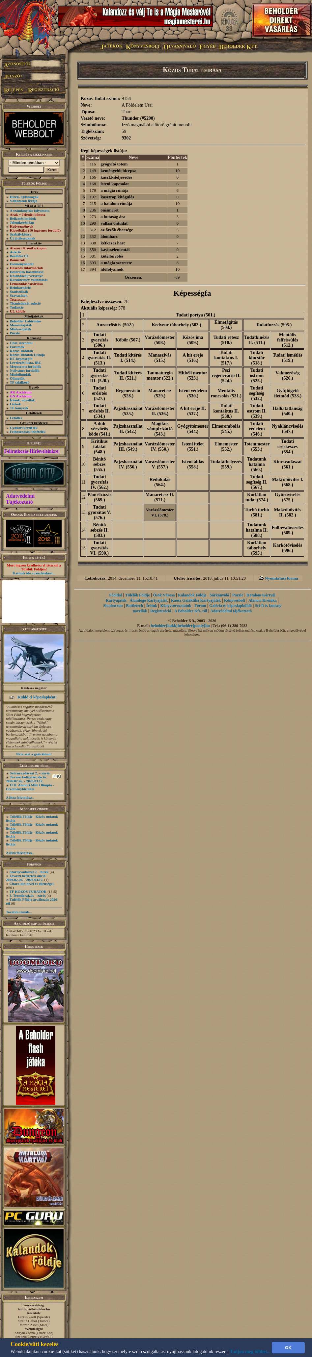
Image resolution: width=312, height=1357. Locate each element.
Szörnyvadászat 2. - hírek (29, 872)
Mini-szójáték (20, 329)
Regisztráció (160, 611)
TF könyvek (19, 408)
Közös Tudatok (21, 351)
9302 (126, 138)
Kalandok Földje (192, 595)
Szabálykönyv (20, 234)
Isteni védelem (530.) (193, 393)
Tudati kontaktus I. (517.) (226, 357)
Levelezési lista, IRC (26, 362)
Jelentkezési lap (22, 222)
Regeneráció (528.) (128, 393)
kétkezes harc (112, 242)
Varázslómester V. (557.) (160, 464)
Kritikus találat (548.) (99, 446)
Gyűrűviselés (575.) (287, 497)
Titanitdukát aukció (25, 303)
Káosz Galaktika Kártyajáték (196, 600)
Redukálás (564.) (160, 482)
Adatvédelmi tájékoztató (231, 611)
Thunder (130, 118)
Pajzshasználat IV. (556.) (128, 464)
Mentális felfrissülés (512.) (287, 340)
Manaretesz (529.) (159, 393)
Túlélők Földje (137, 595)
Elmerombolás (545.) (226, 429)
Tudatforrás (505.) (274, 324)
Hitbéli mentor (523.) (192, 375)
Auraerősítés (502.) (115, 324)
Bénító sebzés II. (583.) (99, 530)
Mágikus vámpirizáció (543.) (160, 429)
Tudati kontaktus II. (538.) (226, 411)
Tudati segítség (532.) (256, 393)
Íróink (151, 605)
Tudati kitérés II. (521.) (128, 375)
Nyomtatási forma (281, 578)
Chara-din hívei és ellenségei (32, 884)
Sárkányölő (219, 595)
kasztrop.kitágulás (117, 196)
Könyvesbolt (234, 600)
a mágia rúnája (114, 190)
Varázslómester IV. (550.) (160, 446)
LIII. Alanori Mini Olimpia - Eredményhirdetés (30, 787)
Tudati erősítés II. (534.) (99, 411)
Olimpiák (17, 378)
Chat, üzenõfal (21, 343)
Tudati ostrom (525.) (257, 375)
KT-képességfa (21, 359)
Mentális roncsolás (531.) (226, 393)
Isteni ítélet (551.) (193, 446)
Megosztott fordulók (26, 366)
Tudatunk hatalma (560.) (257, 464)
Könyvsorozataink (175, 605)
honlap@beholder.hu (34, 1309)
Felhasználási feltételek (27, 432)
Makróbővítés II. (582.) (287, 512)
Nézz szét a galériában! (34, 754)
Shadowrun (113, 605)
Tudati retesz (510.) (226, 340)
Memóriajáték (21, 325)
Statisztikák (19, 291)
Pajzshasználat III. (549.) (128, 446)
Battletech (134, 605)
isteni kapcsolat (114, 183)
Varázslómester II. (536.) (160, 411)
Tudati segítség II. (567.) (256, 482)
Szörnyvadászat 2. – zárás (30, 773)
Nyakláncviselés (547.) (287, 429)
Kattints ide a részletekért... (34, 573)
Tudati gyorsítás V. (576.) (99, 512)
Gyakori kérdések (24, 428)
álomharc (109, 236)
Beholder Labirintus (25, 321)
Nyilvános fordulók (25, 370)
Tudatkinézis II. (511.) (256, 340)
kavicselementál (114, 249)
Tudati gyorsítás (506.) (99, 340)
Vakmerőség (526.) (287, 375)
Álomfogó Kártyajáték (149, 600)
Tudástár (17, 307)
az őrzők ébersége (116, 229)
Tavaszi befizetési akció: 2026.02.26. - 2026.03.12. (26, 779)
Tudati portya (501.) (195, 315)
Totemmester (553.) (256, 446)
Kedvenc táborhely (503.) (176, 324)
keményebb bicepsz (118, 170)
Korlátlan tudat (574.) (256, 497)
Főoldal (115, 595)
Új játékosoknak (22, 238)
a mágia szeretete (116, 262)
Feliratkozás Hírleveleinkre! (32, 451)
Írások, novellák (22, 400)
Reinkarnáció (20, 287)
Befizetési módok (23, 218)
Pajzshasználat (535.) (128, 411)
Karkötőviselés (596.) (287, 548)
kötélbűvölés (111, 256)
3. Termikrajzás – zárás (28, 895)
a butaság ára (112, 216)
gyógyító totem (114, 164)
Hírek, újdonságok (24, 197)
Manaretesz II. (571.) (159, 497)
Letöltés (16, 418)
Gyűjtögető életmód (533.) (287, 393)
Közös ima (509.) (193, 340)
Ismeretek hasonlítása (26, 272)
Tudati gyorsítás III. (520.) (99, 375)
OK (288, 1347)
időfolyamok (111, 269)
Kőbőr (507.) (127, 340)
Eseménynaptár (22, 264)
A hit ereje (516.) (193, 358)
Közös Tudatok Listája (27, 355)
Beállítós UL (19, 256)
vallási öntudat (114, 223)
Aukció (15, 252)
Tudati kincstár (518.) (257, 357)
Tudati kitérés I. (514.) (128, 358)
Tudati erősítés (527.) (99, 393)
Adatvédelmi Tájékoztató (20, 499)
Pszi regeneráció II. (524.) (226, 375)
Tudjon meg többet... (250, 1351)
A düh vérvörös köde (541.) (99, 429)
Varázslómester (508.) (160, 340)
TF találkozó (19, 382)
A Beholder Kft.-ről (190, 611)
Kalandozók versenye (26, 276)
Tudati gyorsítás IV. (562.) (100, 482)
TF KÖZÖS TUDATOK (28, 891)
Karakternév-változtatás (29, 280)
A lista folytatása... (20, 797)
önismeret (109, 210)
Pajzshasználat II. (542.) (128, 429)
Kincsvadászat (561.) (287, 464)
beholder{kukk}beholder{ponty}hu (180, 625)
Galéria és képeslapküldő (230, 605)
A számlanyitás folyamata (29, 211)
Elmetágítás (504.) (226, 325)
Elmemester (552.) (226, 446)
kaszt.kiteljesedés (116, 177)
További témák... (19, 912)
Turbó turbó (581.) (256, 512)
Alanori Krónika (262, 600)
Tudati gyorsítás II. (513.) (99, 357)
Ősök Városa (164, 595)
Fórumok (17, 347)
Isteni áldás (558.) (193, 464)
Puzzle (15, 333)
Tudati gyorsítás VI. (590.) (99, 548)
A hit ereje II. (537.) (193, 411)
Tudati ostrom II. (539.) (257, 411)
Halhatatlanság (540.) (287, 411)
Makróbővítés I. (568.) (287, 482)
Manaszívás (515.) (159, 358)
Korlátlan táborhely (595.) (256, 548)
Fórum (200, 605)
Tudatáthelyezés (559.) (226, 464)
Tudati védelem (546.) (257, 429)
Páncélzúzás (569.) (99, 497)
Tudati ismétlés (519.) (287, 358)
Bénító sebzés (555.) (99, 464)
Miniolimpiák (20, 374)
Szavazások (19, 295)
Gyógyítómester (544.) (193, 429)
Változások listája (23, 201)
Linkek (15, 404)
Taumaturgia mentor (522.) (160, 375)
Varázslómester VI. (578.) (160, 512)
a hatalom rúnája (116, 203)
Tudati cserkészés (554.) (287, 446)
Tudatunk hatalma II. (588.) (257, 530)
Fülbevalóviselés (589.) (287, 530)
